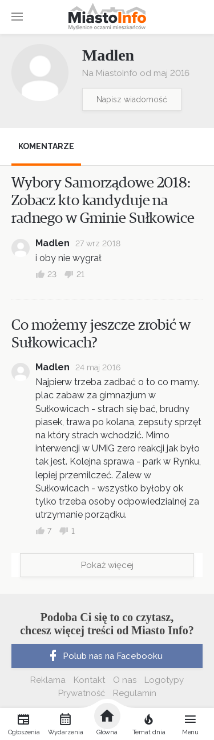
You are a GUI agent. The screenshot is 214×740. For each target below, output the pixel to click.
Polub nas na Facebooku (104, 656)
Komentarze (46, 146)
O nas (124, 680)
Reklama (48, 680)
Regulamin (134, 693)
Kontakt (89, 680)
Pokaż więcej (107, 565)
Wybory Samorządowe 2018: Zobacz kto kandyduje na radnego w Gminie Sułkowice (103, 200)
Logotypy (164, 680)
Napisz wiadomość (131, 99)
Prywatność (81, 693)
